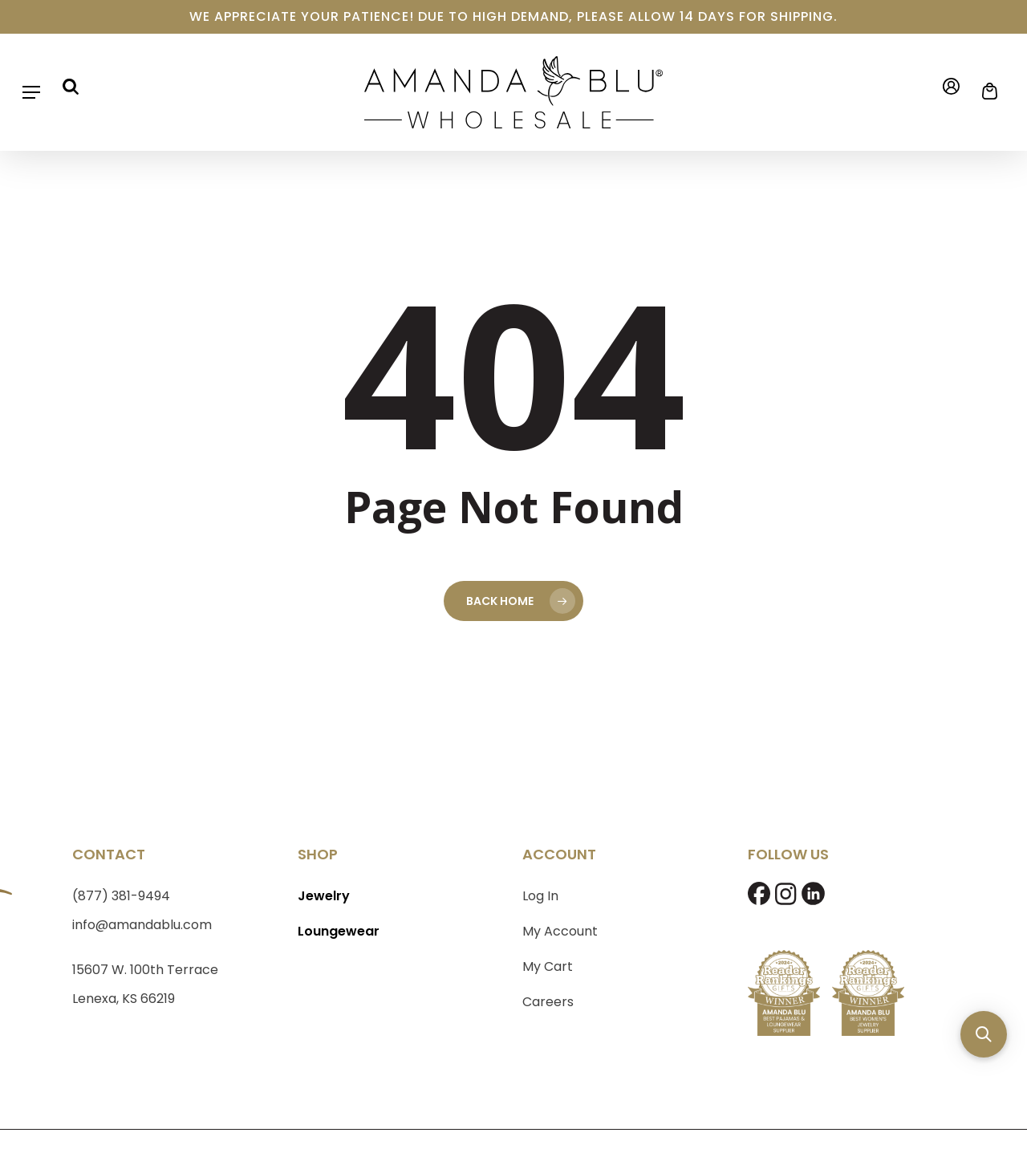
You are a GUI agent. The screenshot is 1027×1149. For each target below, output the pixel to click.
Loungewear (339, 931)
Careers (548, 1002)
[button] (31, 92)
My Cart (547, 966)
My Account (560, 931)
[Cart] (984, 91)
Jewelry (324, 896)
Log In (540, 896)
